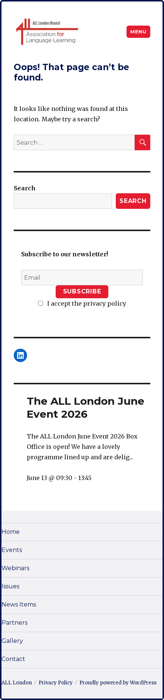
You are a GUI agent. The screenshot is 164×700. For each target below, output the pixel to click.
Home (10, 531)
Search (25, 188)
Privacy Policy (56, 683)
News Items (18, 604)
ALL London (16, 683)
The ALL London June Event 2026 (85, 407)
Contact (13, 659)
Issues (10, 586)
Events (11, 549)
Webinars (15, 568)
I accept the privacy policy (82, 303)
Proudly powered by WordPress (118, 683)
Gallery (12, 640)
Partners (14, 622)
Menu (138, 31)
